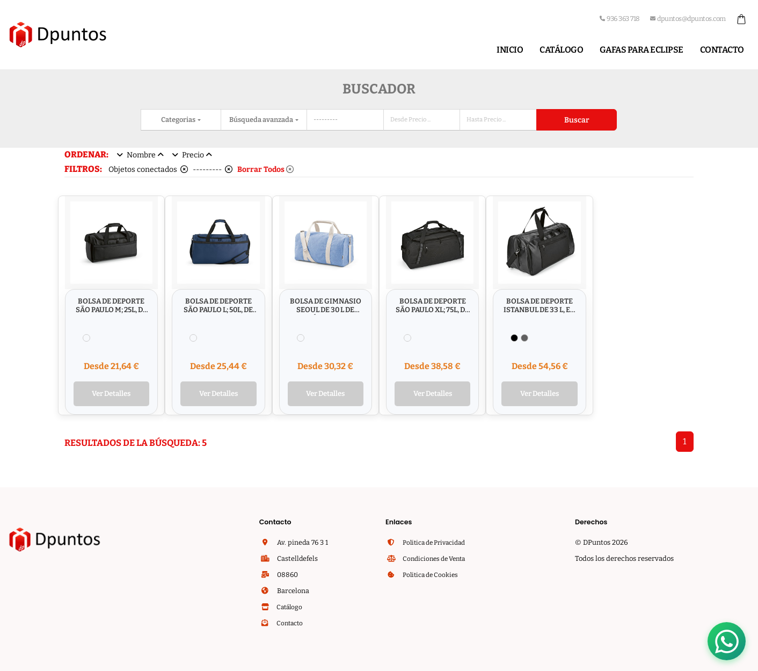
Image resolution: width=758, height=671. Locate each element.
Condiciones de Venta (436, 559)
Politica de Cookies (432, 576)
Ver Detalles (111, 394)
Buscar (576, 120)
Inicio (510, 50)
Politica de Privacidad (437, 543)
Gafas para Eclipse (641, 50)
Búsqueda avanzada (261, 120)
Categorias (178, 120)
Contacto (722, 50)
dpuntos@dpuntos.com (688, 19)
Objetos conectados (148, 169)
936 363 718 (620, 19)
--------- (212, 169)
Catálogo (561, 50)
